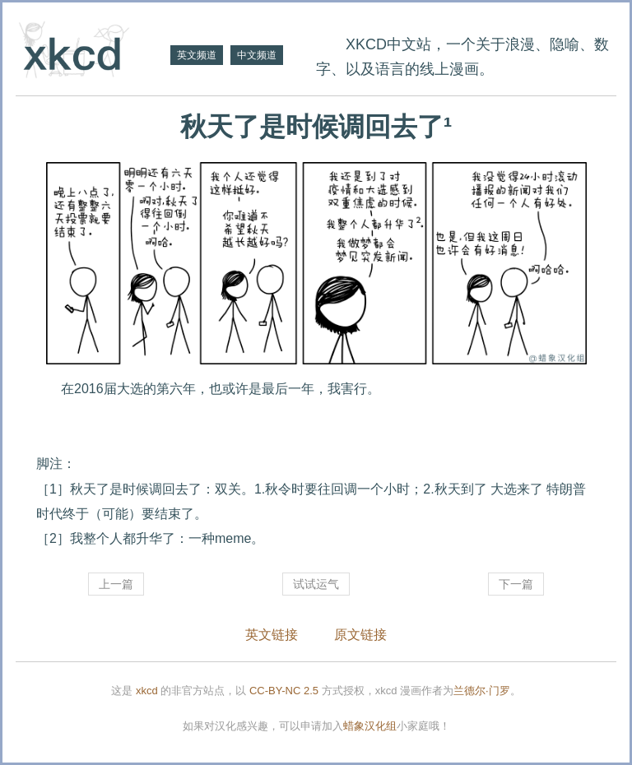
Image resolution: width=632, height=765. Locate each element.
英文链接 (271, 635)
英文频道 (196, 55)
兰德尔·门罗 (481, 690)
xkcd (147, 690)
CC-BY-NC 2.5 (283, 690)
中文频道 (256, 55)
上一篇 (116, 584)
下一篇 (516, 584)
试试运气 (316, 584)
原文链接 (360, 635)
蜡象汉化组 (370, 726)
